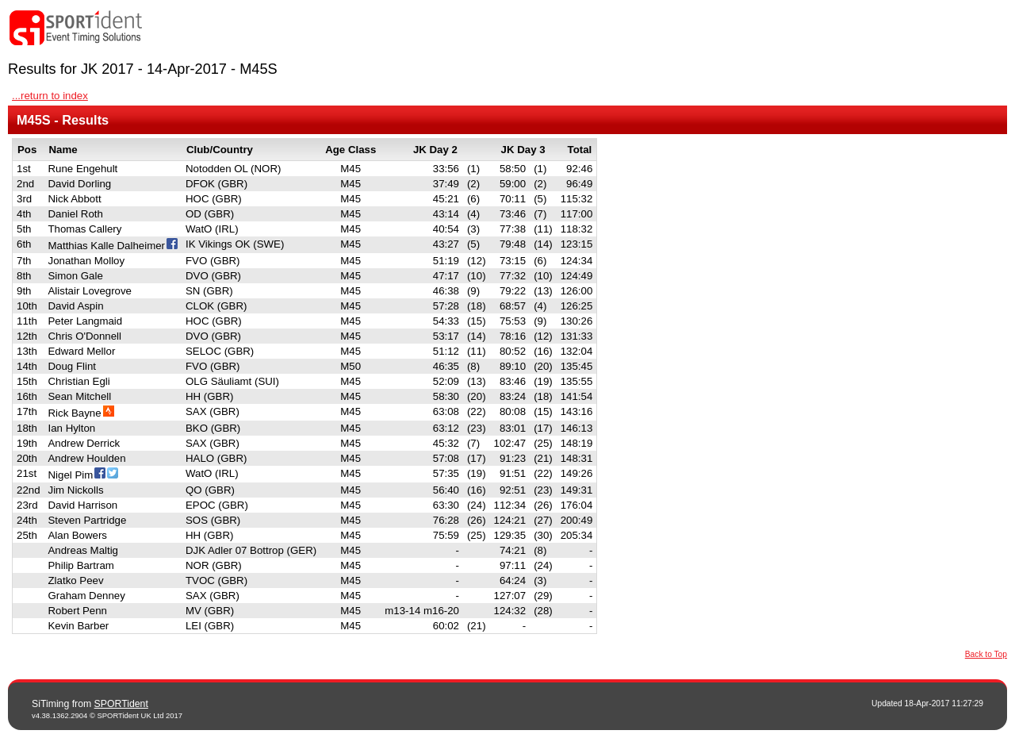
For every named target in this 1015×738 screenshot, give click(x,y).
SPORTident (121, 703)
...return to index (50, 96)
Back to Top (986, 654)
